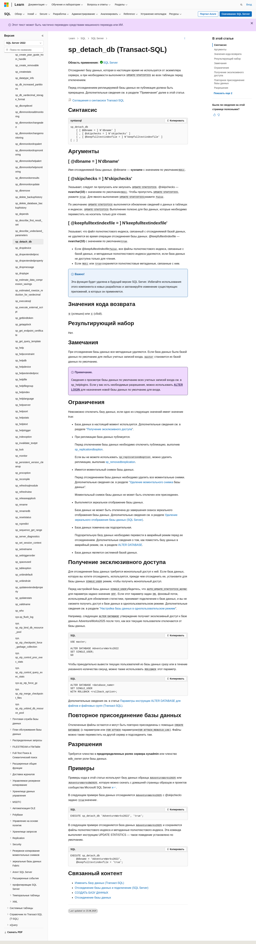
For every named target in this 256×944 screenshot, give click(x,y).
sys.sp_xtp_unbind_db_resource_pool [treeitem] (29, 699)
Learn (72, 38)
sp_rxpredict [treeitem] (22, 514)
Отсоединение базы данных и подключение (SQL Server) (111, 887)
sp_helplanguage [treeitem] (24, 389)
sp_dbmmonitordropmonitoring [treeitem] (29, 143)
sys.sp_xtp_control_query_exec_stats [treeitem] (28, 662)
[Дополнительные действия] (185, 38)
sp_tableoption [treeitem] (23, 558)
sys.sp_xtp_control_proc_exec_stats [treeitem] (28, 648)
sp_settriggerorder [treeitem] (25, 545)
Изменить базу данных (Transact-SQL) (99, 882)
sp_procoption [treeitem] (23, 463)
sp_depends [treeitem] (22, 204)
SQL (83, 38)
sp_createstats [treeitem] (23, 62)
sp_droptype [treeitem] (22, 263)
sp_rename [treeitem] (21, 495)
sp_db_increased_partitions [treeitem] (28, 77)
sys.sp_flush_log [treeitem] (24, 607)
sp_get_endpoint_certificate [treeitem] (29, 323)
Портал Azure (208, 14)
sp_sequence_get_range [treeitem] (28, 520)
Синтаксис (220, 45)
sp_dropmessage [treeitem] (24, 257)
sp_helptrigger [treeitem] (23, 420)
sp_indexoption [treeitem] (23, 427)
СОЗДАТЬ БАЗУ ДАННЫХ (91, 892)
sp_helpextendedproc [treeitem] (27, 363)
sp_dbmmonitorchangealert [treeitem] (29, 115)
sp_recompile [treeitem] (22, 469)
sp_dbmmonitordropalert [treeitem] (28, 134)
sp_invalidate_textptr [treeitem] (26, 433)
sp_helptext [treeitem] (21, 414)
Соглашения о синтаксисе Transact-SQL (98, 100)
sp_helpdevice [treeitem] (23, 357)
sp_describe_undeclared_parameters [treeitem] (29, 223)
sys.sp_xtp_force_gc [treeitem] (26, 673)
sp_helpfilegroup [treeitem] (24, 376)
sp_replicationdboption (89, 449)
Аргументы (220, 49)
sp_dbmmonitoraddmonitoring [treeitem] (29, 104)
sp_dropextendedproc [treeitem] (27, 244)
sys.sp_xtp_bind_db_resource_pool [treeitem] (29, 618)
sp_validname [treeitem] (22, 594)
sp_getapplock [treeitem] (23, 314)
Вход (249, 4)
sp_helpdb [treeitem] (21, 351)
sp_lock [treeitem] (19, 440)
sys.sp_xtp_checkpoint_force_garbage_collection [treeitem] (28, 633)
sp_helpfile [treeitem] (21, 370)
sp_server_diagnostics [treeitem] (27, 526)
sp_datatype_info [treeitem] (24, 68)
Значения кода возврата (227, 54)
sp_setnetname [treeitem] (23, 539)
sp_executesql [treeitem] (23, 291)
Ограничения (221, 67)
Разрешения (221, 87)
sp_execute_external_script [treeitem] (29, 300)
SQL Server (97, 38)
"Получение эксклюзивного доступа (109, 429)
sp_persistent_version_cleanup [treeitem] (29, 454)
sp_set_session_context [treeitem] (28, 533)
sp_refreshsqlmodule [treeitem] (26, 476)
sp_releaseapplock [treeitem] (25, 488)
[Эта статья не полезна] (219, 115)
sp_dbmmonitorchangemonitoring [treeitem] (29, 125)
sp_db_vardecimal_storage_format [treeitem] (29, 87)
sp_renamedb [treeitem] (22, 501)
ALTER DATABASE (130, 544)
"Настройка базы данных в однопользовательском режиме (137, 608)
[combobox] (23, 43)
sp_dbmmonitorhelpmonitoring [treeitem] (29, 159)
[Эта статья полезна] (214, 115)
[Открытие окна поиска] (241, 5)
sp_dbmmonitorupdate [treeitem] (27, 174)
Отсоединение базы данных (93, 897)
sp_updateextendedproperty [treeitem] (29, 580)
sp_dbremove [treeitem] (22, 181)
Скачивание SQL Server (236, 14)
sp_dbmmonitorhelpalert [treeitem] (28, 151)
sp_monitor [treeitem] (21, 446)
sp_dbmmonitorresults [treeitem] (27, 168)
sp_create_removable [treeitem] (27, 55)
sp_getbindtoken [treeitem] (24, 308)
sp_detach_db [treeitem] (23, 232)
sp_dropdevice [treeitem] (23, 238)
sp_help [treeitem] (19, 338)
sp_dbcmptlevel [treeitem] (23, 96)
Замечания (220, 63)
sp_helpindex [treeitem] (22, 382)
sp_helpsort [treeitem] (21, 401)
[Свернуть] (42, 36)
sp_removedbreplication (120, 462)
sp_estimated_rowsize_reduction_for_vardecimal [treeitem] (29, 283)
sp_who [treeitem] (19, 601)
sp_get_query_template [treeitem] (28, 331)
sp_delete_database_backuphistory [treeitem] (28, 195)
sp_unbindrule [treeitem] (23, 571)
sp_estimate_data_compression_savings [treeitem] (29, 272)
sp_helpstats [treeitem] (22, 408)
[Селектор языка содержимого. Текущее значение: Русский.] (12, 938)
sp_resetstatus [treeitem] (23, 507)
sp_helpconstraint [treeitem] (24, 344)
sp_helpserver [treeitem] (23, 395)
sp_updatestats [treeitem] (23, 588)
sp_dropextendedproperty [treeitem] (29, 251)
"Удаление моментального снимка (151, 482)
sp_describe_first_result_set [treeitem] (28, 213)
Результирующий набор (227, 58)
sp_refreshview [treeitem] (23, 482)
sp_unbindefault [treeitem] (24, 565)
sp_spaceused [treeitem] (23, 552)
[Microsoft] (6, 4)
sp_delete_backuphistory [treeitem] (28, 187)
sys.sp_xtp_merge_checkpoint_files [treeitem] (29, 684)
